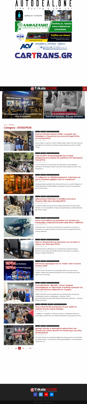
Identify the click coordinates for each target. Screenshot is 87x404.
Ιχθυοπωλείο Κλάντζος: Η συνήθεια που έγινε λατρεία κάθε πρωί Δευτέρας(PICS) (55, 200)
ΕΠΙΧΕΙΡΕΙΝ (43, 131)
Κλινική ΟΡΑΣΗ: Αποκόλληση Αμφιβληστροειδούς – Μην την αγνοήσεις (64, 115)
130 (30, 348)
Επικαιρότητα (44, 304)
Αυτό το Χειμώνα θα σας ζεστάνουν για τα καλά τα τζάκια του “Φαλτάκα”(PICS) (57, 243)
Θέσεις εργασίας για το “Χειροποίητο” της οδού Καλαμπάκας (22, 115)
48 (16, 348)
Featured (6, 111)
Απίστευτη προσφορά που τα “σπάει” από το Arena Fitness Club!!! (58, 264)
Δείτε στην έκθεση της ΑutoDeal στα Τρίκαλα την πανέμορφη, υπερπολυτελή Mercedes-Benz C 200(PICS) (59, 221)
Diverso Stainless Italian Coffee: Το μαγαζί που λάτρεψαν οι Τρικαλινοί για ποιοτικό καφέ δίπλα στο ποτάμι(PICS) (57, 136)
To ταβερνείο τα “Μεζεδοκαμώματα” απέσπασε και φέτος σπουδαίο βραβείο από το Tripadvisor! (58, 178)
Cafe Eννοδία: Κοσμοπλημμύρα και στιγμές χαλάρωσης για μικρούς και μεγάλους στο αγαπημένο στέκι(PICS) (59, 157)
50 (23, 348)
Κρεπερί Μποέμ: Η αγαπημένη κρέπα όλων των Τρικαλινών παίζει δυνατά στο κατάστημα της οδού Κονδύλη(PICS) (58, 330)
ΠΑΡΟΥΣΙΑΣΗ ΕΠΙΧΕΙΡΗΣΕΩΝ (53, 131)
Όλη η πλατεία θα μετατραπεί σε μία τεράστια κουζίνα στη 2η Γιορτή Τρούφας (56, 308)
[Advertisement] (43, 74)
